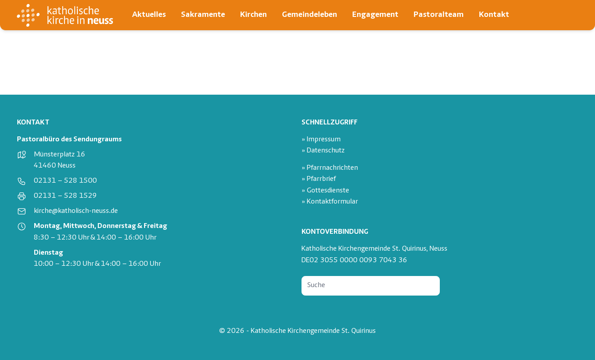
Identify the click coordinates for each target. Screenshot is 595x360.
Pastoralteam (439, 15)
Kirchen (253, 15)
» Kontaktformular (330, 202)
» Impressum (321, 140)
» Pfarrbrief (319, 179)
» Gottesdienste (325, 191)
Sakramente (203, 15)
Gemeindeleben (309, 15)
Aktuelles (149, 15)
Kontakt (494, 15)
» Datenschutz (323, 151)
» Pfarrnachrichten (330, 168)
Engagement (375, 15)
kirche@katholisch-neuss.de (76, 211)
